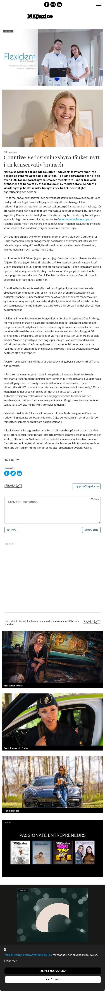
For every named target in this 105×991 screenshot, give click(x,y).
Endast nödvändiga (53, 970)
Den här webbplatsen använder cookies (28, 954)
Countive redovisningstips (73, 219)
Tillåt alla (53, 979)
